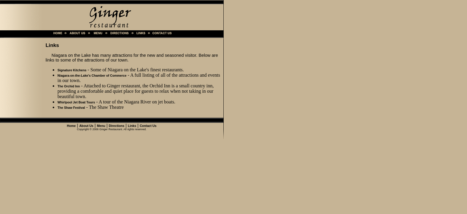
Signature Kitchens (71, 70)
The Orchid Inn (68, 86)
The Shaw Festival (71, 107)
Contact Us (148, 126)
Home (71, 126)
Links (132, 126)
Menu (101, 126)
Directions (116, 126)
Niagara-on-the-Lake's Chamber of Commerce (92, 75)
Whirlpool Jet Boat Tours (76, 102)
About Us (86, 126)
